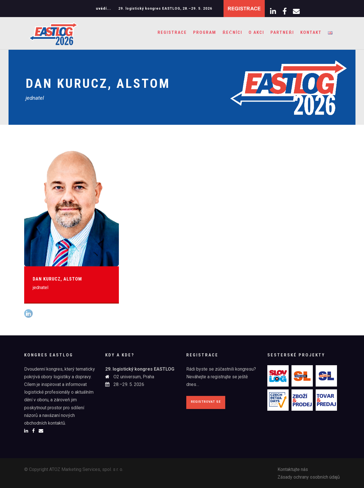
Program (204, 32)
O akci (256, 32)
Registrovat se (206, 402)
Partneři (282, 32)
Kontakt (311, 32)
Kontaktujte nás (293, 469)
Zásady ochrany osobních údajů (309, 477)
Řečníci (232, 32)
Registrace (172, 32)
